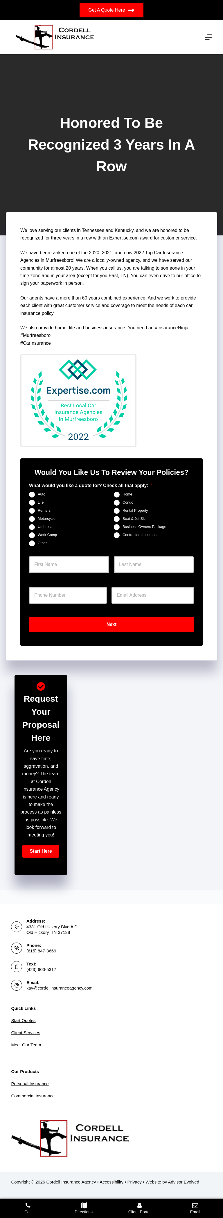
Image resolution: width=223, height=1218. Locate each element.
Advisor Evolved (183, 1181)
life (72, 327)
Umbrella (45, 527)
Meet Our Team (26, 1044)
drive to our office (177, 275)
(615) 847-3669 (41, 950)
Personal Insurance (29, 1083)
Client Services (25, 1032)
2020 (94, 252)
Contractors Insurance (141, 535)
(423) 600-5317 (41, 969)
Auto (41, 494)
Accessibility (111, 1181)
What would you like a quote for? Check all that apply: (90, 485)
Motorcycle (46, 519)
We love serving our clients (48, 230)
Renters (44, 511)
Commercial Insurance (33, 1095)
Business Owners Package (144, 527)
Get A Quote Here (111, 10)
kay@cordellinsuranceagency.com (59, 987)
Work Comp (47, 535)
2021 (107, 252)
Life (41, 502)
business (95, 327)
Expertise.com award (130, 237)
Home (127, 494)
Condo (128, 502)
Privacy (134, 1181)
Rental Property (135, 511)
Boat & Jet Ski (134, 519)
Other (42, 543)
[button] (40, 850)
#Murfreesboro (35, 335)
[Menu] (208, 37)
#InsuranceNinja (171, 327)
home (60, 327)
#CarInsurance (35, 343)
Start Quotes (23, 1020)
